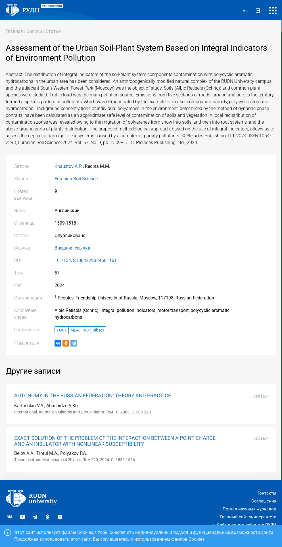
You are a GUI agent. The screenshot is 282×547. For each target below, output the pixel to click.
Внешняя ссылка (72, 248)
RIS (86, 330)
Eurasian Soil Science (76, 178)
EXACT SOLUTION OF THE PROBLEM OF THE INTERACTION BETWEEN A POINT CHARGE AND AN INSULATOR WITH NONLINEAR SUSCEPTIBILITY (115, 441)
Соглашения (263, 501)
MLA (74, 330)
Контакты (266, 493)
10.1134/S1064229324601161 (86, 260)
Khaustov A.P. (68, 166)
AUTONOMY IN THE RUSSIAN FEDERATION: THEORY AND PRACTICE (92, 395)
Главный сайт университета (248, 516)
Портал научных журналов (249, 509)
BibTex (98, 330)
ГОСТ (62, 330)
